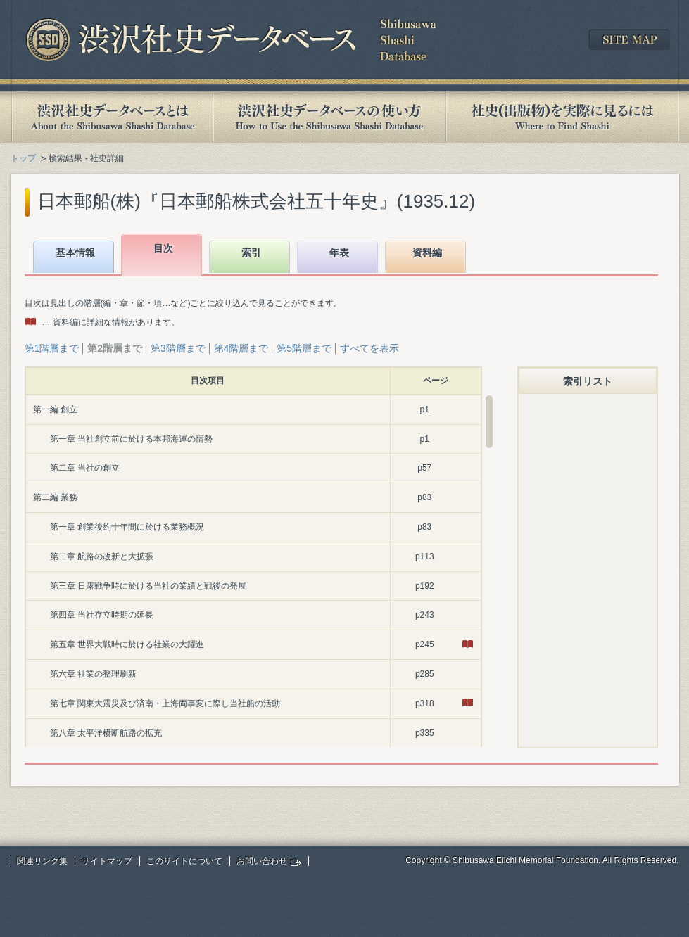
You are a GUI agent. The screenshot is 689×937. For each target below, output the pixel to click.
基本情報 (75, 252)
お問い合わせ (261, 861)
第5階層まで (304, 348)
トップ (23, 158)
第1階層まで (52, 348)
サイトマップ (107, 861)
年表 (339, 252)
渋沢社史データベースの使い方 (329, 117)
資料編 (427, 252)
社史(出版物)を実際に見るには (562, 117)
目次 (163, 248)
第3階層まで (178, 348)
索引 (251, 252)
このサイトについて (184, 861)
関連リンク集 (42, 861)
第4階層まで (241, 348)
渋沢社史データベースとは (112, 117)
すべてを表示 (369, 348)
